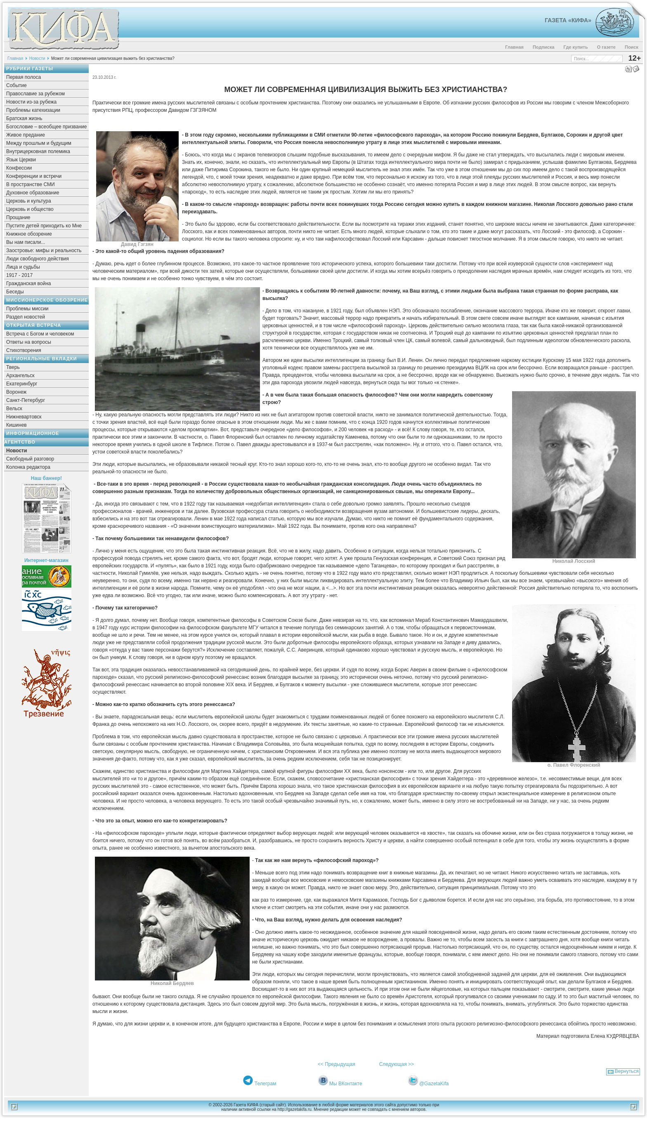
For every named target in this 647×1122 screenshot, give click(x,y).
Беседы (15, 292)
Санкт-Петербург (25, 400)
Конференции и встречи (33, 176)
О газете (606, 47)
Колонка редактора (28, 467)
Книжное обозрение (29, 234)
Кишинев (16, 425)
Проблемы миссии (27, 309)
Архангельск (20, 375)
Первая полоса (23, 77)
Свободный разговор (30, 459)
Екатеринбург (22, 384)
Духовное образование (32, 193)
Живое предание (25, 135)
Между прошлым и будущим (38, 143)
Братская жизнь (24, 118)
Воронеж (16, 392)
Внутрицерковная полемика (38, 151)
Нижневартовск (24, 417)
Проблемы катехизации (33, 110)
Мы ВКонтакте (345, 1084)
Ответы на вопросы (28, 342)
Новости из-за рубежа (31, 102)
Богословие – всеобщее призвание (46, 127)
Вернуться (627, 1071)
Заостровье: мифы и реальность (44, 250)
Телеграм (265, 1084)
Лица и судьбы (23, 267)
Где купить (576, 47)
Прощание (18, 217)
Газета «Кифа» (568, 20)
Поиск (631, 47)
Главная (514, 47)
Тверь (13, 367)
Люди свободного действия (37, 259)
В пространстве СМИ (30, 184)
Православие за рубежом (35, 94)
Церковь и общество (30, 209)
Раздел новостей (25, 317)
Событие (16, 85)
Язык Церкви (21, 160)
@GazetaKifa (434, 1084)
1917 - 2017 (19, 275)
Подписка (544, 47)
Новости (37, 58)
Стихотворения (23, 350)
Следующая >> (396, 1064)
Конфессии (19, 168)
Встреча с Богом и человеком (40, 334)
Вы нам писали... (25, 242)
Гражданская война (28, 283)
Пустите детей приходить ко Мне (44, 226)
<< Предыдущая (336, 1064)
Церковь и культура (28, 201)
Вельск (14, 408)
